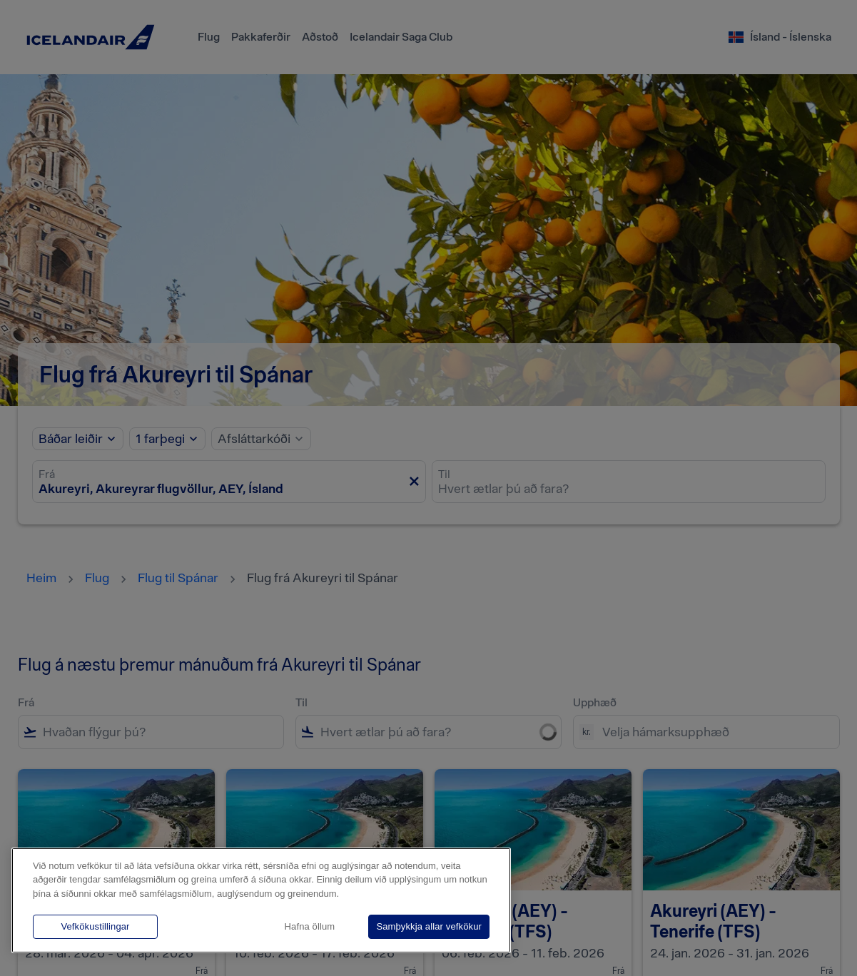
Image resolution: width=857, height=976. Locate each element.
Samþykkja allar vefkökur (429, 926)
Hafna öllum (310, 926)
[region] (261, 900)
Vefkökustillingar (95, 926)
